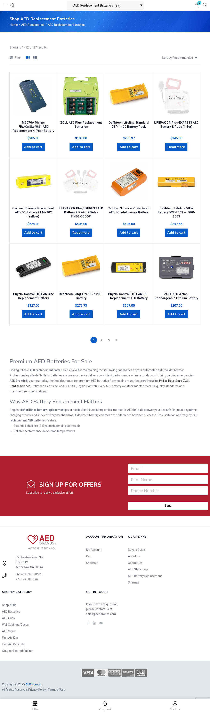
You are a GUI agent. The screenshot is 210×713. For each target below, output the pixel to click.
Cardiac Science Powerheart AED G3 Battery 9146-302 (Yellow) (33, 211)
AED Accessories (33, 25)
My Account (94, 549)
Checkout (92, 562)
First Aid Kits (10, 637)
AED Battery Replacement (145, 575)
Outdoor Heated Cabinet (17, 650)
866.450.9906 (24, 573)
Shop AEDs (9, 604)
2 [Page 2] (101, 339)
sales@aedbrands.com (101, 613)
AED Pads (8, 617)
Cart (89, 555)
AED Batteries (11, 611)
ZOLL (186, 380)
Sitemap (133, 581)
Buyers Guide (136, 549)
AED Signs (8, 630)
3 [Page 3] (109, 339)
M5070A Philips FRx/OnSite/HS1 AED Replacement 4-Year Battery (33, 126)
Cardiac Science (20, 385)
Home (14, 25)
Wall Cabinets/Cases (15, 624)
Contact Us (135, 562)
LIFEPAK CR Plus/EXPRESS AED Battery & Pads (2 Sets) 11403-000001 (81, 211)
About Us (134, 555)
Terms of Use (56, 689)
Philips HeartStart (170, 380)
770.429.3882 (24, 578)
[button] (197, 5)
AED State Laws (138, 568)
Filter (15, 58)
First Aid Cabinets (13, 643)
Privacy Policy (37, 689)
